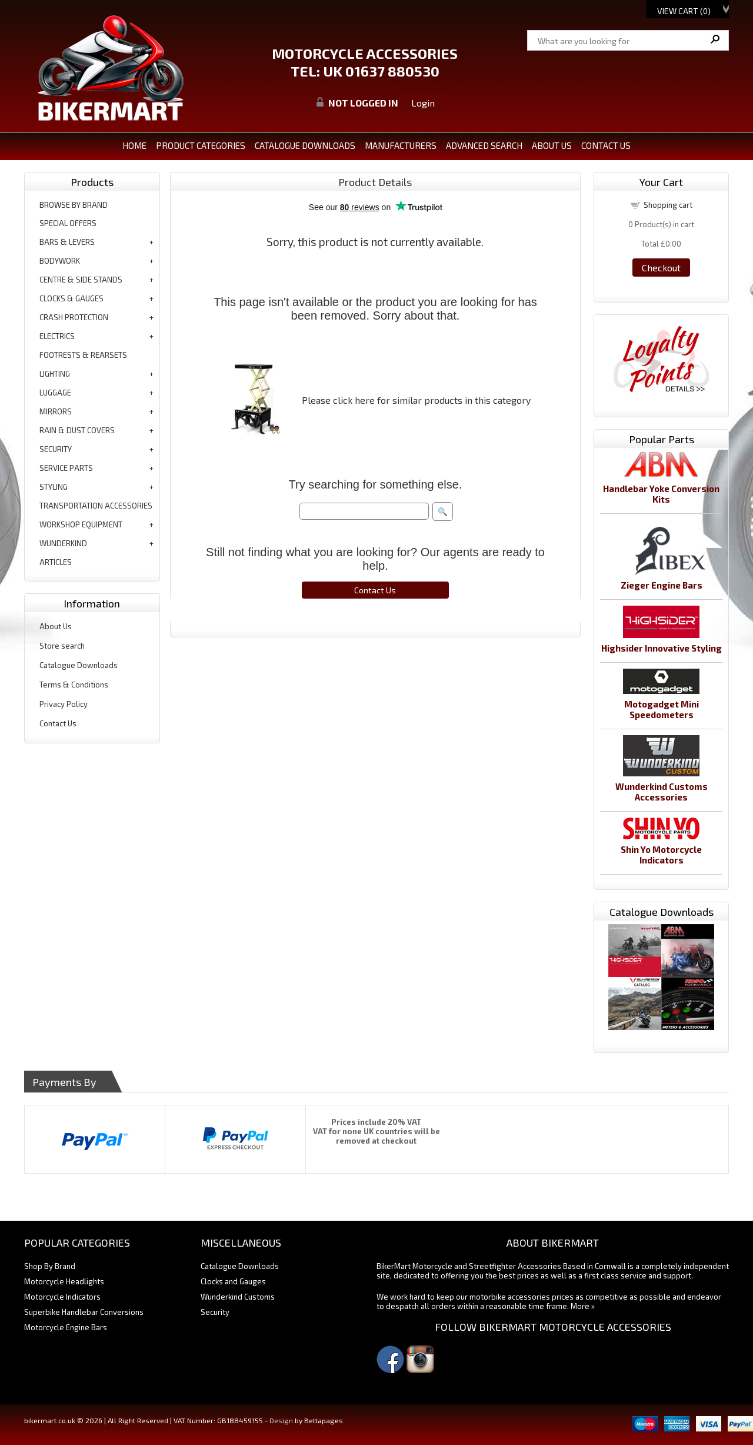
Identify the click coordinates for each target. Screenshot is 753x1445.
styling (53, 486)
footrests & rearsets (83, 355)
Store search (62, 645)
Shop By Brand (49, 1266)
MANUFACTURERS (401, 145)
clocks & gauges (71, 298)
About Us (55, 626)
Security (215, 1312)
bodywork (59, 260)
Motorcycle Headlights (64, 1281)
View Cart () (684, 11)
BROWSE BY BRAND (73, 205)
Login (423, 102)
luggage (55, 392)
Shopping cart (668, 205)
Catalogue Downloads (78, 665)
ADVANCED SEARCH (484, 145)
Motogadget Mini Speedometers (661, 709)
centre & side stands (80, 279)
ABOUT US (552, 145)
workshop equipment (80, 524)
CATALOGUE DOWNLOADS (305, 145)
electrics (57, 336)
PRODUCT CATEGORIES (200, 145)
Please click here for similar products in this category (416, 400)
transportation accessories (95, 505)
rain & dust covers (77, 430)
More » (583, 1306)
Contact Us (57, 723)
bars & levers (67, 242)
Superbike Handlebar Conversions (84, 1312)
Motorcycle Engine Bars (65, 1327)
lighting (54, 373)
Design (281, 1420)
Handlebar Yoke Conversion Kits (661, 493)
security (55, 449)
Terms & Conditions (73, 684)
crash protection (73, 317)
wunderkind (63, 543)
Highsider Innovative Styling (661, 648)
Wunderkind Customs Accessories (661, 791)
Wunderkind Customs (238, 1296)
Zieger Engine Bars (661, 585)
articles (55, 562)
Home (134, 145)
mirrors (55, 411)
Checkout (661, 267)
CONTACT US (606, 145)
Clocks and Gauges (233, 1281)
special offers (67, 223)
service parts (66, 468)
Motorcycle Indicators (62, 1296)
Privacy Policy (63, 704)
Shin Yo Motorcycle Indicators (661, 854)
